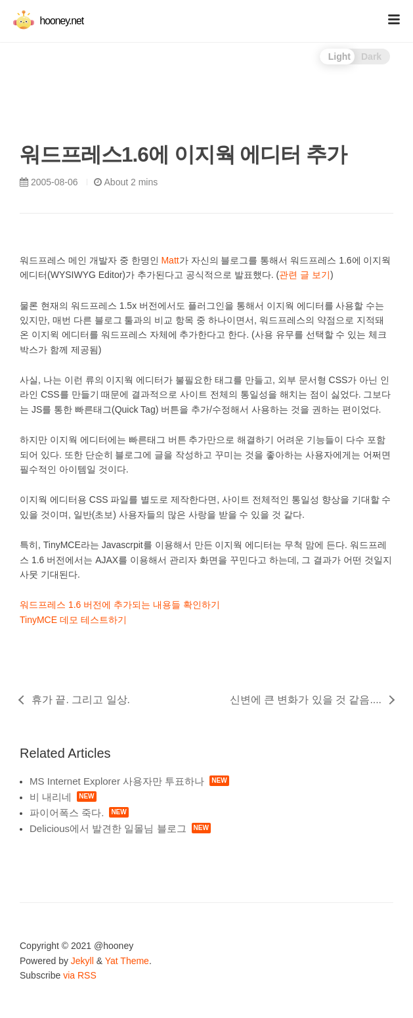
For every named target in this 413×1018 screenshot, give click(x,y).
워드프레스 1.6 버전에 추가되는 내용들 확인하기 (120, 604)
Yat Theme (127, 961)
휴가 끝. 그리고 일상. (81, 700)
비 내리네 (51, 796)
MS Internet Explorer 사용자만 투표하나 (117, 781)
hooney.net (48, 20)
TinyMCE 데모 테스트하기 (73, 619)
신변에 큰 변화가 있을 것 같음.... (305, 700)
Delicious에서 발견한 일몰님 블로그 (108, 828)
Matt (170, 260)
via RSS (80, 975)
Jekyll (82, 961)
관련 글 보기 (304, 274)
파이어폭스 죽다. (67, 812)
